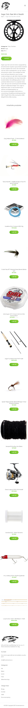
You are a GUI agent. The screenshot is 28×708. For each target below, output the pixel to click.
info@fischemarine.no (6, 660)
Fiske (9, 46)
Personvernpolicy (5, 697)
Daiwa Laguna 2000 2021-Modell (14, 489)
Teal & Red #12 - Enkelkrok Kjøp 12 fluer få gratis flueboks (14, 182)
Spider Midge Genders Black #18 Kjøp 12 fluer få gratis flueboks (14, 402)
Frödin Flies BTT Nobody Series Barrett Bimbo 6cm (14, 270)
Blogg (2, 689)
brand (2, 674)
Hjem (2, 16)
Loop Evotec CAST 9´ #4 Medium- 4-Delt (14, 619)
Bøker (2, 671)
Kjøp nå (6, 58)
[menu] (25, 5)
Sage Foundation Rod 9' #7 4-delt (14, 358)
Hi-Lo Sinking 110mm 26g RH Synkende (14, 575)
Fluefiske (13, 46)
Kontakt (3, 692)
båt (2, 668)
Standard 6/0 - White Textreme (14, 532)
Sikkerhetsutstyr (5, 679)
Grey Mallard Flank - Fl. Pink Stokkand (14, 138)
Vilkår (2, 694)
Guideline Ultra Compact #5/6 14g (14, 226)
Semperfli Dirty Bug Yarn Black (14, 446)
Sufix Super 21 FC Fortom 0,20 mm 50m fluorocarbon (14, 314)
